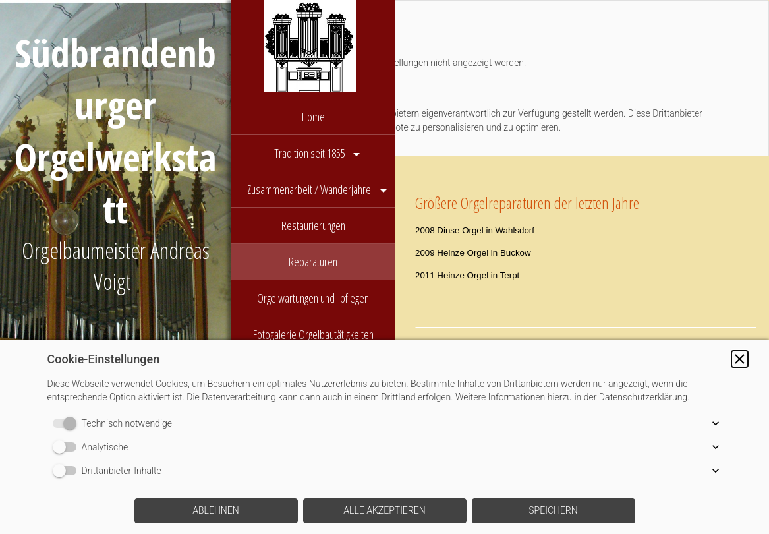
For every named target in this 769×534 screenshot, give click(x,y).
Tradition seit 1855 (309, 153)
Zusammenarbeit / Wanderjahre (310, 189)
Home (313, 117)
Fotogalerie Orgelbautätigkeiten (313, 334)
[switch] (67, 423)
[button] (739, 359)
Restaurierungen (313, 225)
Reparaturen (313, 262)
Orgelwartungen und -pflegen (313, 298)
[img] (313, 49)
